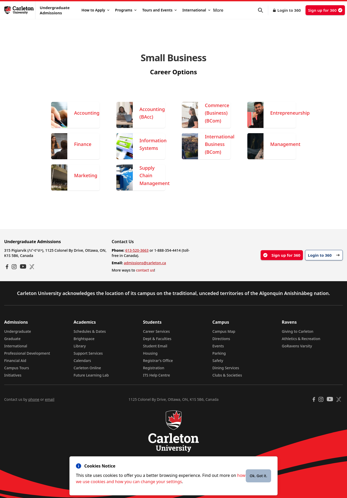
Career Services (156, 331)
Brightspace (84, 338)
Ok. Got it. (258, 475)
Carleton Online (87, 367)
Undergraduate (17, 331)
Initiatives (12, 375)
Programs (125, 10)
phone (33, 399)
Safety (217, 360)
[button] (263, 10)
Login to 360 (289, 10)
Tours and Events (159, 10)
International (196, 10)
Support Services (88, 353)
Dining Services (225, 367)
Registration (153, 367)
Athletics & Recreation (301, 338)
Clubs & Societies (227, 375)
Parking (219, 353)
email (49, 399)
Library (80, 345)
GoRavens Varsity (297, 345)
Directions (221, 338)
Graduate (12, 338)
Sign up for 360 (325, 10)
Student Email (155, 345)
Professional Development (27, 353)
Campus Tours (16, 367)
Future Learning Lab (91, 375)
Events (218, 345)
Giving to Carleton (297, 331)
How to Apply (95, 10)
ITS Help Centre (156, 375)
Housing (150, 353)
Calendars (82, 360)
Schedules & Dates (90, 331)
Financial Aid (15, 360)
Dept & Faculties (157, 338)
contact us (145, 270)
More (218, 10)
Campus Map (223, 331)
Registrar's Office (158, 360)
